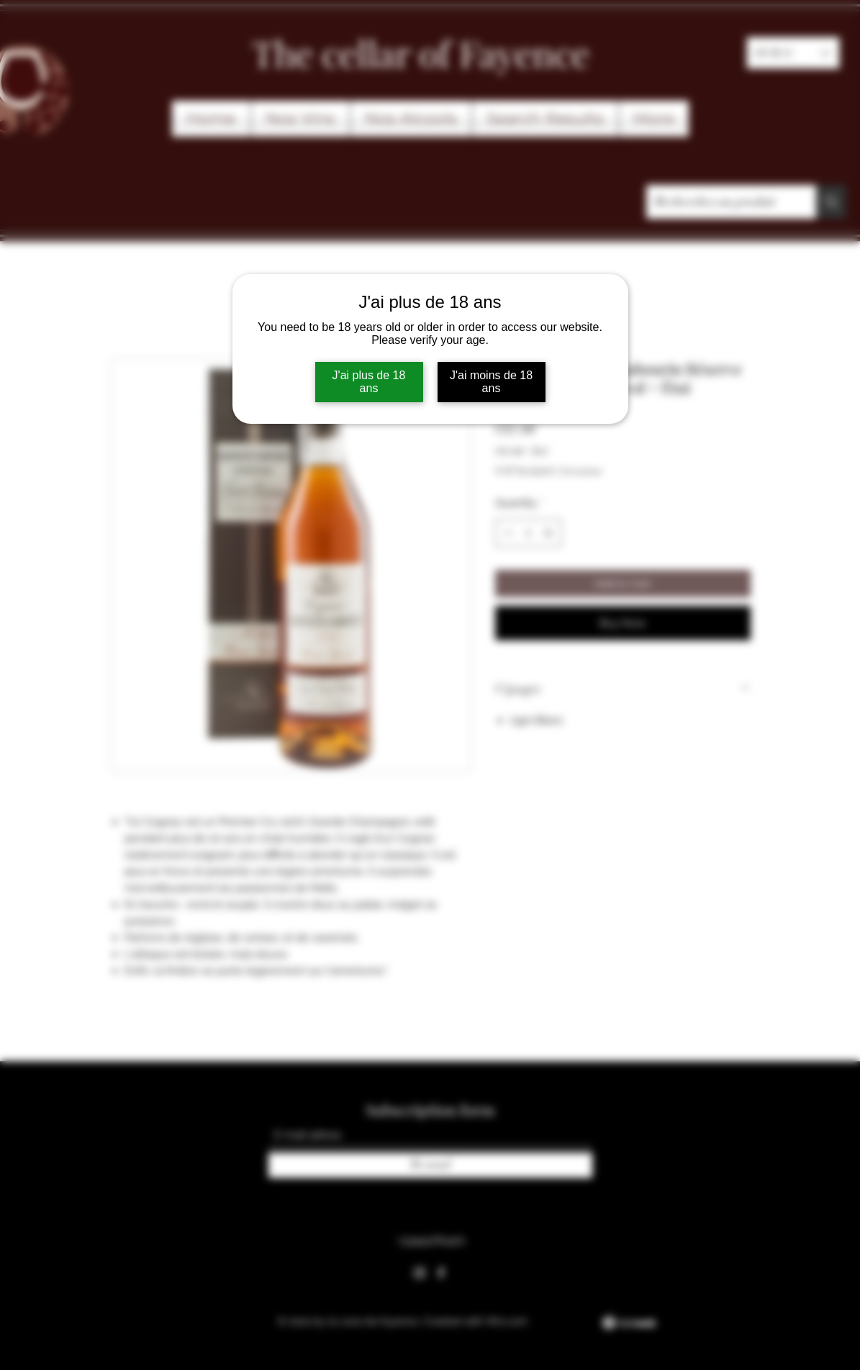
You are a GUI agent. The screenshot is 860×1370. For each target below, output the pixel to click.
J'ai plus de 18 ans (369, 381)
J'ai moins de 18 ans (491, 381)
